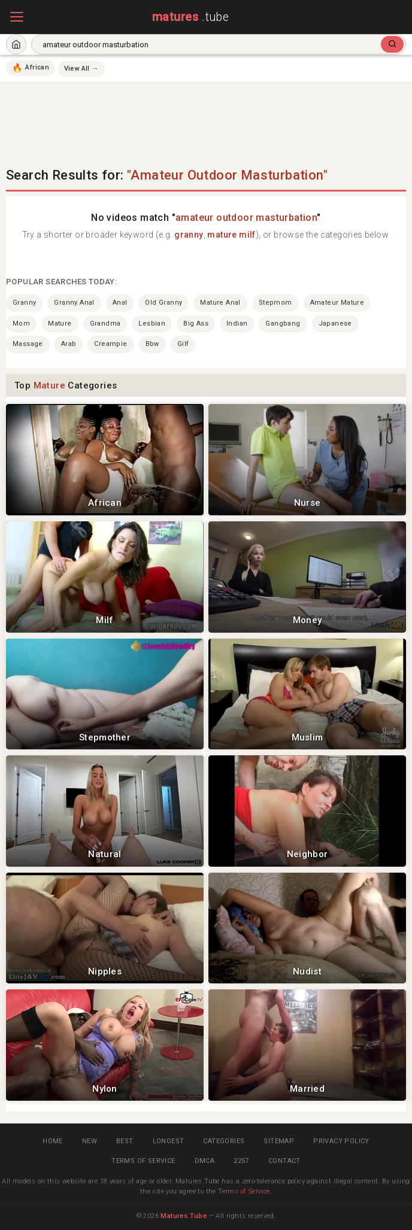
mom (21, 323)
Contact (284, 1161)
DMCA (205, 1161)
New (89, 1141)
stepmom (275, 302)
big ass (195, 323)
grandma (105, 323)
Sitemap (278, 1141)
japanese (335, 323)
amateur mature (337, 302)
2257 (241, 1161)
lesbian (151, 323)
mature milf (231, 234)
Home (53, 1141)
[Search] (392, 44)
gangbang (282, 323)
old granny (163, 302)
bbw (152, 344)
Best (125, 1141)
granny (188, 234)
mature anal (220, 302)
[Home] (16, 44)
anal (120, 302)
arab (69, 344)
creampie (110, 344)
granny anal (74, 302)
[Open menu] (17, 17)
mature (59, 323)
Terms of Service (143, 1161)
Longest (168, 1141)
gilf (183, 344)
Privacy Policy (341, 1141)
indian (236, 323)
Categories (223, 1141)
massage (28, 344)
